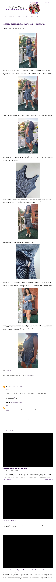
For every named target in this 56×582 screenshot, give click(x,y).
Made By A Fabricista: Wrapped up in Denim (15, 468)
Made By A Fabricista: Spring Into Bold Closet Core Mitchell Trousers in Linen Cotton (26, 570)
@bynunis (8, 370)
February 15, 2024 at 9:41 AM (14, 407)
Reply (7, 389)
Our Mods (24, 16)
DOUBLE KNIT (28, 375)
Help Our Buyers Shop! (9, 520)
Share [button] (50, 378)
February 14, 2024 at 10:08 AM (16, 402)
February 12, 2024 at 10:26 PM (16, 397)
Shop (37, 16)
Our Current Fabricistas (14, 16)
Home (4, 16)
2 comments (8, 479)
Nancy (7, 407)
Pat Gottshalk (8, 386)
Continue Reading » (49, 479)
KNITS (33, 375)
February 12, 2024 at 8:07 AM (17, 386)
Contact (31, 16)
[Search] (47, 2)
